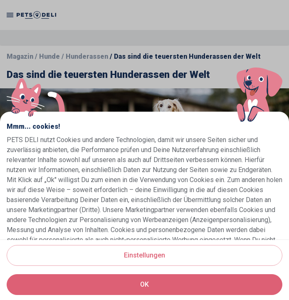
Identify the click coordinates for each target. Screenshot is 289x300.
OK (144, 284)
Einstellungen (144, 255)
